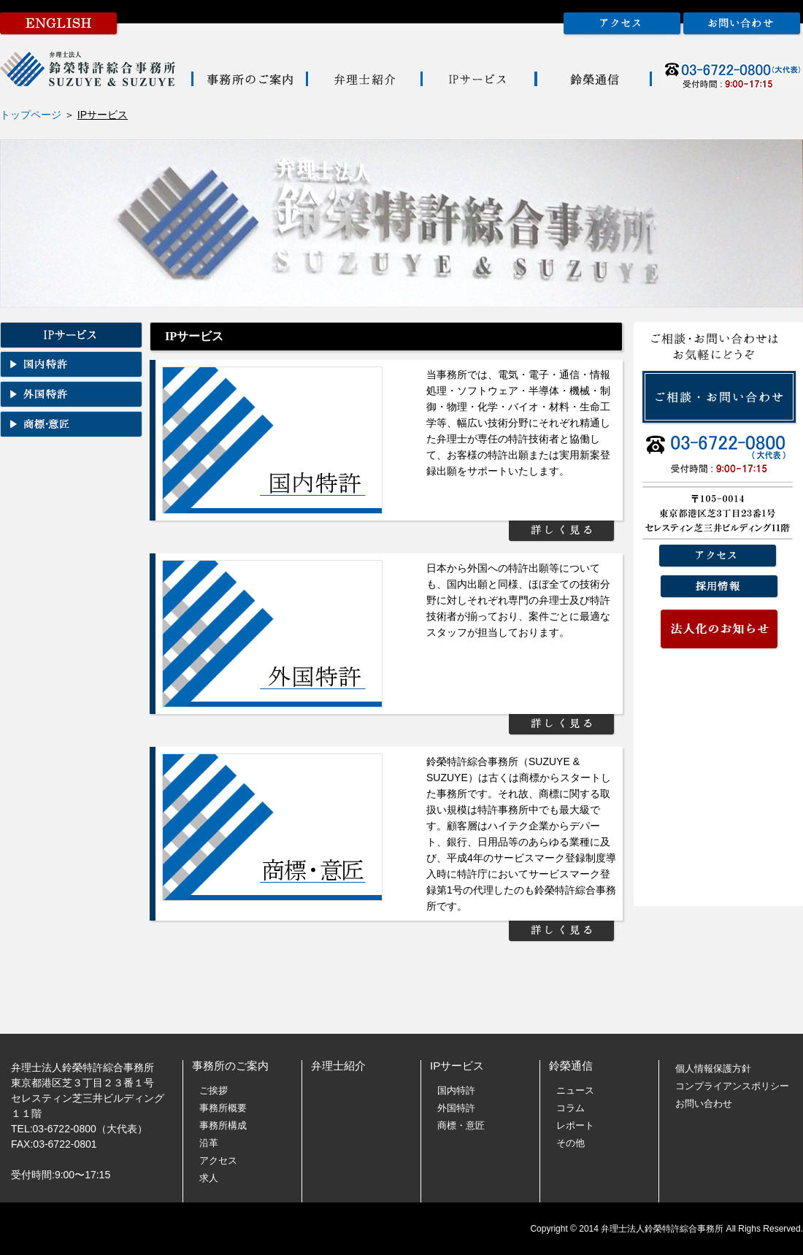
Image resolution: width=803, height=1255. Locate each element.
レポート (575, 1125)
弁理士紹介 (338, 1065)
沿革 (208, 1142)
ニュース (575, 1090)
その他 (570, 1142)
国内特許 (456, 1090)
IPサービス (457, 1065)
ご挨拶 (213, 1090)
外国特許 (456, 1107)
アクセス (218, 1160)
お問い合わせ (703, 1103)
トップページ (30, 114)
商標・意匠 (461, 1125)
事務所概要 (223, 1107)
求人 (208, 1178)
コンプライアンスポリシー (732, 1086)
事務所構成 (223, 1125)
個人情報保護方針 (713, 1068)
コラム (570, 1107)
